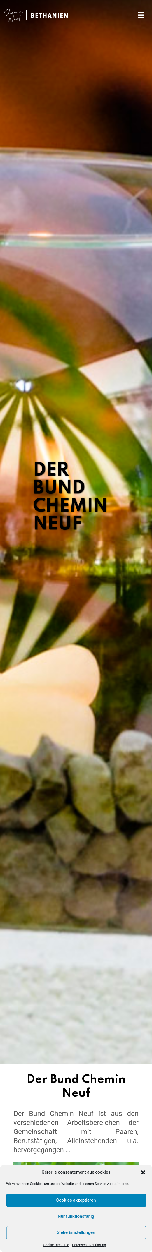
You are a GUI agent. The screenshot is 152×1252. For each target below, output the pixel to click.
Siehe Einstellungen (76, 1232)
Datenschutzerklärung (89, 1245)
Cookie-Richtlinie (56, 1245)
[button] (143, 1172)
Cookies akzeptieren (76, 1200)
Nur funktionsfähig (76, 1216)
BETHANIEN (50, 15)
